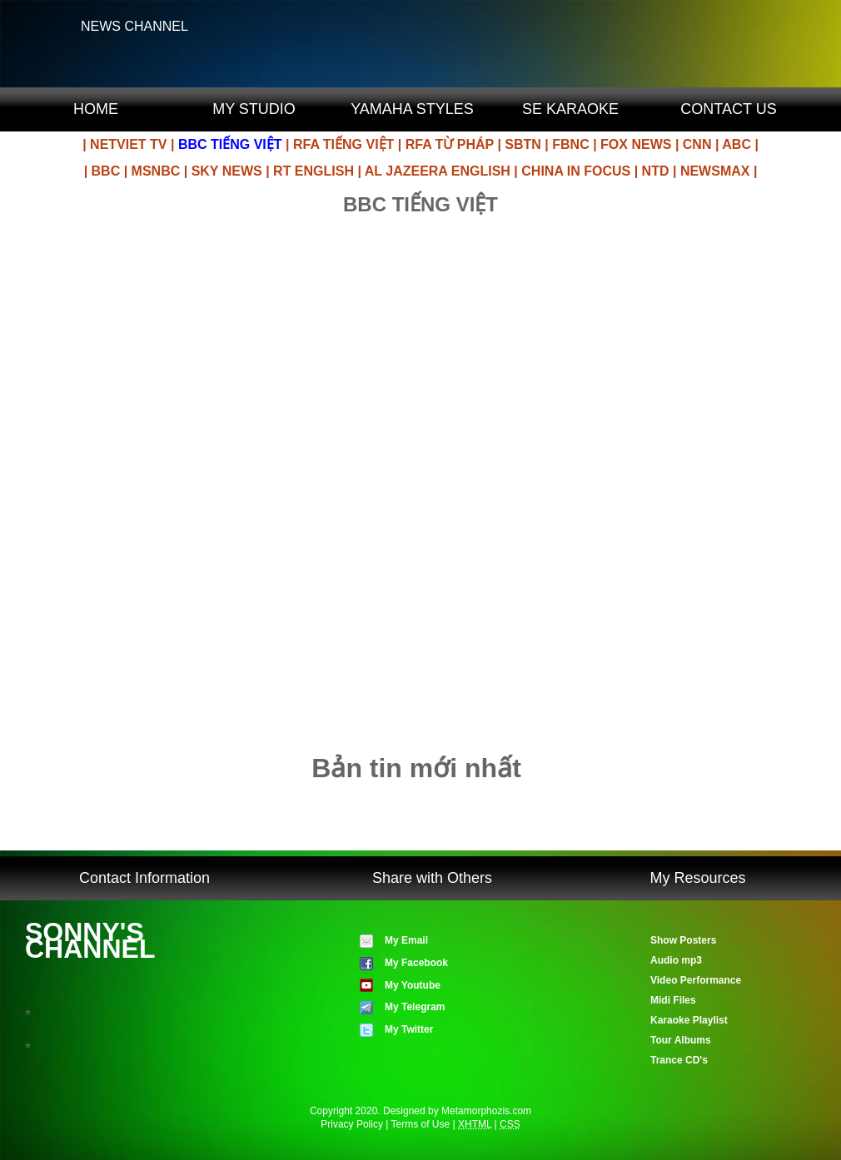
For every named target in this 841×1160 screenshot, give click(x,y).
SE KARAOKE (570, 109)
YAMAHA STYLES (412, 109)
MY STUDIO (254, 109)
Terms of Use (420, 1124)
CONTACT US (728, 109)
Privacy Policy (352, 1124)
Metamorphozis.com (486, 1111)
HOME (95, 109)
